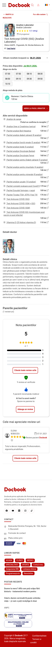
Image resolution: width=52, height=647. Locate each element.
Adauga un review (25, 409)
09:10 (18, 79)
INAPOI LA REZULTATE (8, 16)
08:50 (7, 79)
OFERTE (25, 565)
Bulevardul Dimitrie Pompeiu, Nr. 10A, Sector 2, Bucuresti (27, 527)
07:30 (7, 74)
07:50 (18, 74)
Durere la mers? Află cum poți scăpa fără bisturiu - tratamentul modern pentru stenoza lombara (22, 590)
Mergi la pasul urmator (36, 108)
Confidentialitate (39, 636)
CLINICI (19, 560)
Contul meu (38, 565)
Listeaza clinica (29, 569)
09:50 (40, 79)
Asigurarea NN (12, 569)
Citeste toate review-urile (25, 370)
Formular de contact (17, 533)
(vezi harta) (11, 49)
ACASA (9, 560)
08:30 (40, 74)
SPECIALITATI (12, 565)
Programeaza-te (13, 573)
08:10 (29, 74)
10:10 (7, 84)
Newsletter (28, 573)
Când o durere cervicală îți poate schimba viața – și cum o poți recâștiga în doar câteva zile (22, 600)
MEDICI (30, 560)
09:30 (29, 79)
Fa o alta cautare (40, 14)
